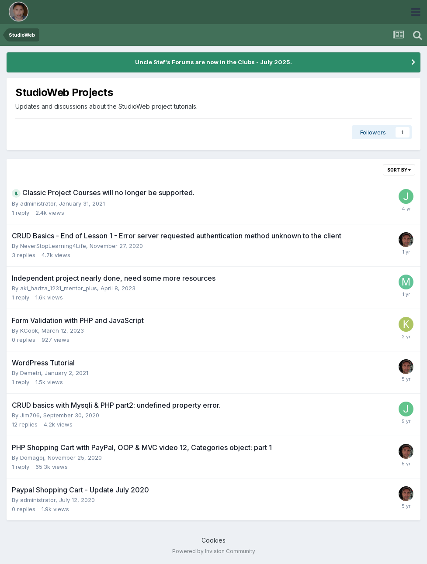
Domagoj (32, 457)
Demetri (30, 372)
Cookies (213, 540)
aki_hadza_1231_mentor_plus (58, 288)
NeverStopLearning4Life (53, 245)
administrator (38, 203)
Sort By (399, 169)
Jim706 (30, 415)
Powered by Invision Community (213, 551)
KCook (29, 330)
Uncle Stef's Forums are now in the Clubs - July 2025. (213, 61)
